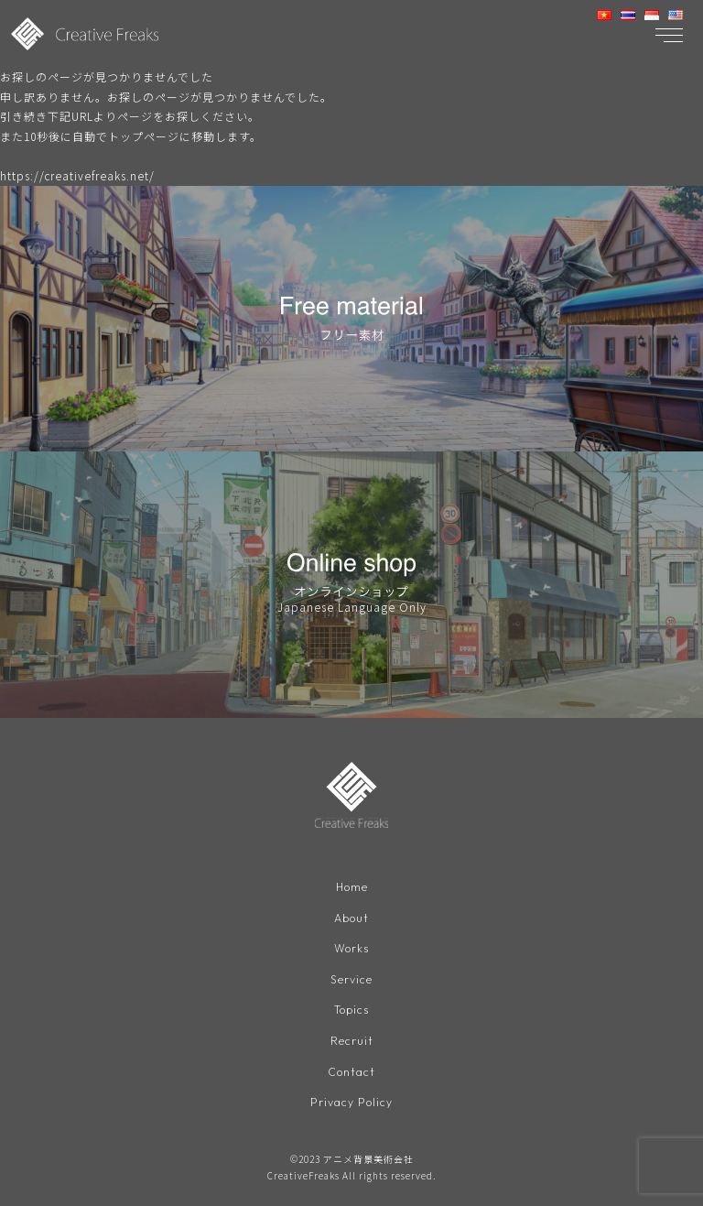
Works (351, 948)
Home (352, 887)
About (351, 918)
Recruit (351, 1041)
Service (351, 979)
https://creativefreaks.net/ (77, 175)
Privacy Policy (351, 1102)
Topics (351, 1009)
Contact (351, 1072)
